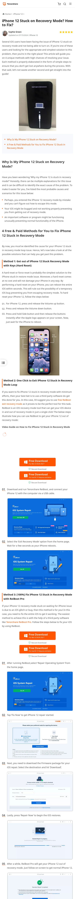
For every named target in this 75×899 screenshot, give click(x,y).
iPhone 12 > (19, 14)
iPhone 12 (34, 35)
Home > (8, 14)
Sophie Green (15, 32)
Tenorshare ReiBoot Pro (18, 622)
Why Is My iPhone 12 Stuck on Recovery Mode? (31, 139)
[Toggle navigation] (69, 4)
